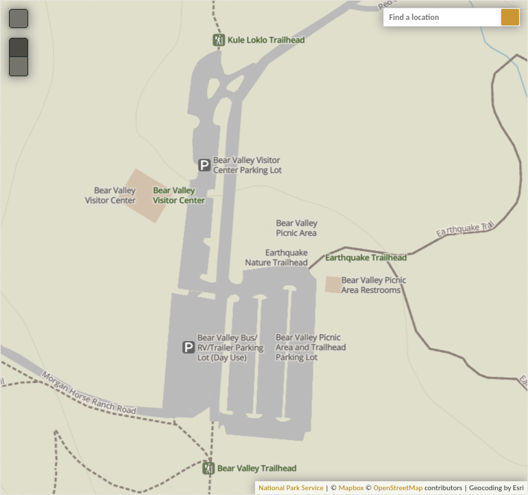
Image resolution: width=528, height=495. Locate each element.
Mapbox (351, 487)
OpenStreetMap (398, 487)
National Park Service (290, 487)
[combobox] (451, 17)
